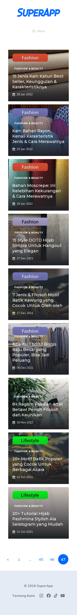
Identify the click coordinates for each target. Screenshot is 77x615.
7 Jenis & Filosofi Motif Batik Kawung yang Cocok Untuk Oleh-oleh (37, 300)
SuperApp (45, 586)
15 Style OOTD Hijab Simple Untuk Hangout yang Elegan (37, 245)
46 (52, 559)
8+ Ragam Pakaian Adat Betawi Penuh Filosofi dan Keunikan (37, 409)
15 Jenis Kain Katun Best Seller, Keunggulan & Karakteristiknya (37, 81)
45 (41, 559)
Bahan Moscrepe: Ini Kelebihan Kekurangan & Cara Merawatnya (36, 191)
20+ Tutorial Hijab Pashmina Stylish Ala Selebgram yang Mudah (37, 519)
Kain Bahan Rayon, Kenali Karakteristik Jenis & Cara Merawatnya (38, 136)
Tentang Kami (23, 596)
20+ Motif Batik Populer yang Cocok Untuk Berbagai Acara (37, 464)
